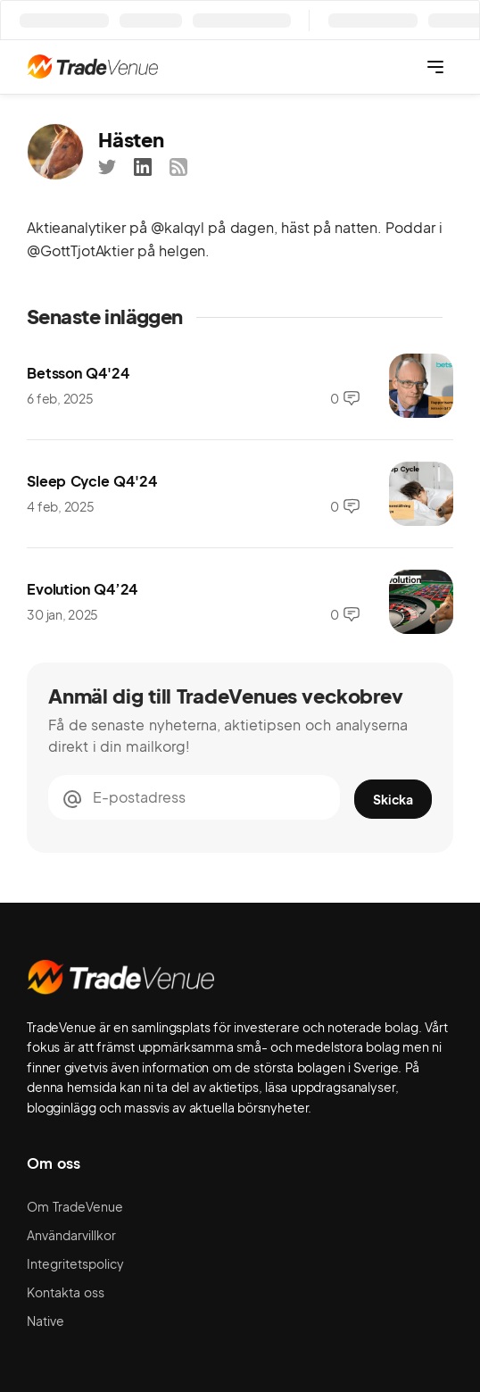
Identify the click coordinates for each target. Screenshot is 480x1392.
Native (45, 1321)
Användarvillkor (71, 1235)
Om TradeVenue (75, 1206)
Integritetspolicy (75, 1263)
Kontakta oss (65, 1292)
